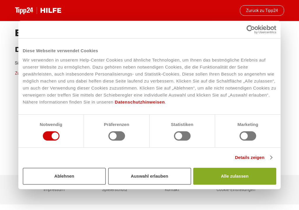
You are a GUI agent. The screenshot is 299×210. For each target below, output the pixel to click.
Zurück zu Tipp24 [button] (262, 10)
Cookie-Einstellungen (236, 189)
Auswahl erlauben (149, 176)
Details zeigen (249, 157)
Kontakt (172, 189)
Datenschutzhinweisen (140, 101)
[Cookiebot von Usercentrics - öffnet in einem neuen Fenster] (250, 29)
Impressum (54, 189)
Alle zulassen (235, 176)
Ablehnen (64, 176)
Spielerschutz (114, 189)
